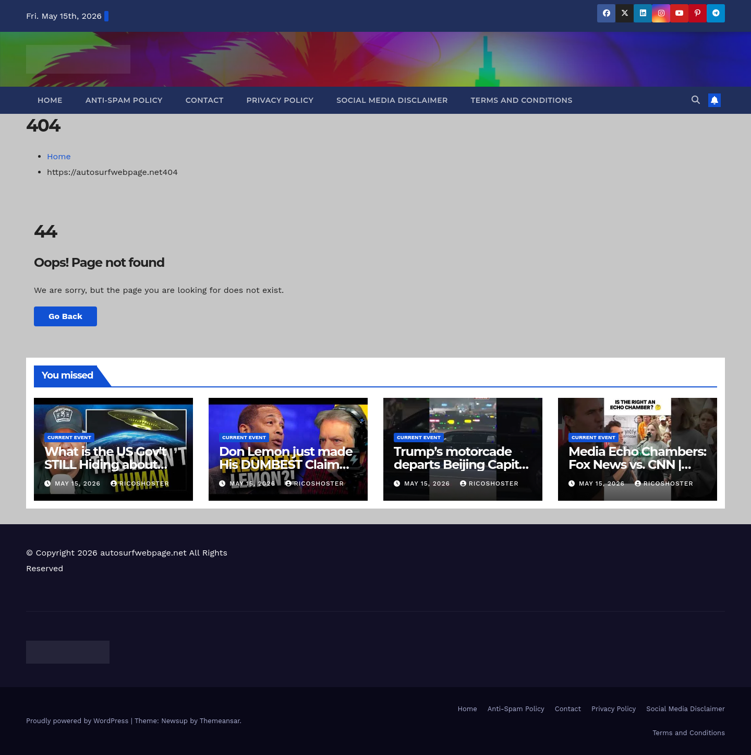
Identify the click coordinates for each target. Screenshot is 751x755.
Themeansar (220, 721)
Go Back (65, 316)
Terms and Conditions (522, 100)
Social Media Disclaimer (392, 100)
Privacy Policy (280, 100)
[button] (696, 100)
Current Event (69, 437)
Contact (205, 100)
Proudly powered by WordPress (78, 721)
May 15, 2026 (79, 483)
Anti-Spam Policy (124, 100)
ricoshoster (140, 483)
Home (50, 100)
